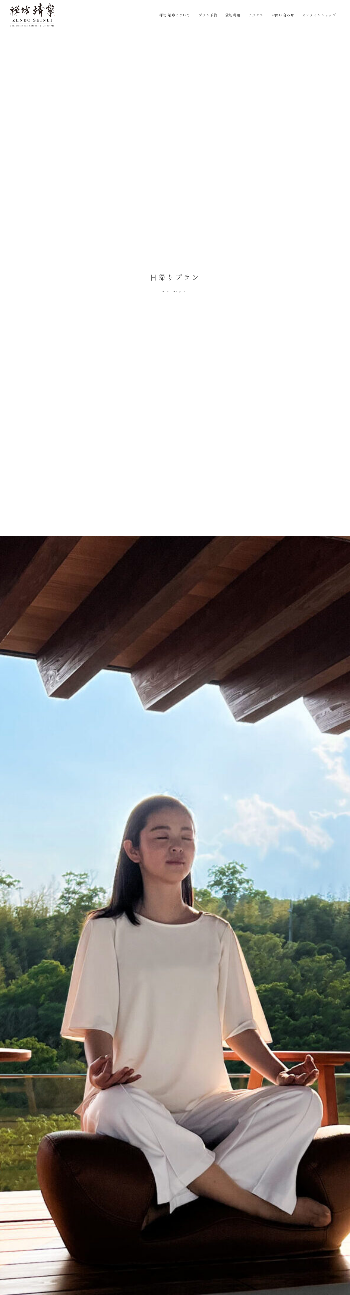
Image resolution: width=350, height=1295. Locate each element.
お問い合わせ (282, 14)
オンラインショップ (319, 14)
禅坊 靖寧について (175, 14)
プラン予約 (208, 14)
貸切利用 (232, 14)
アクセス (255, 14)
